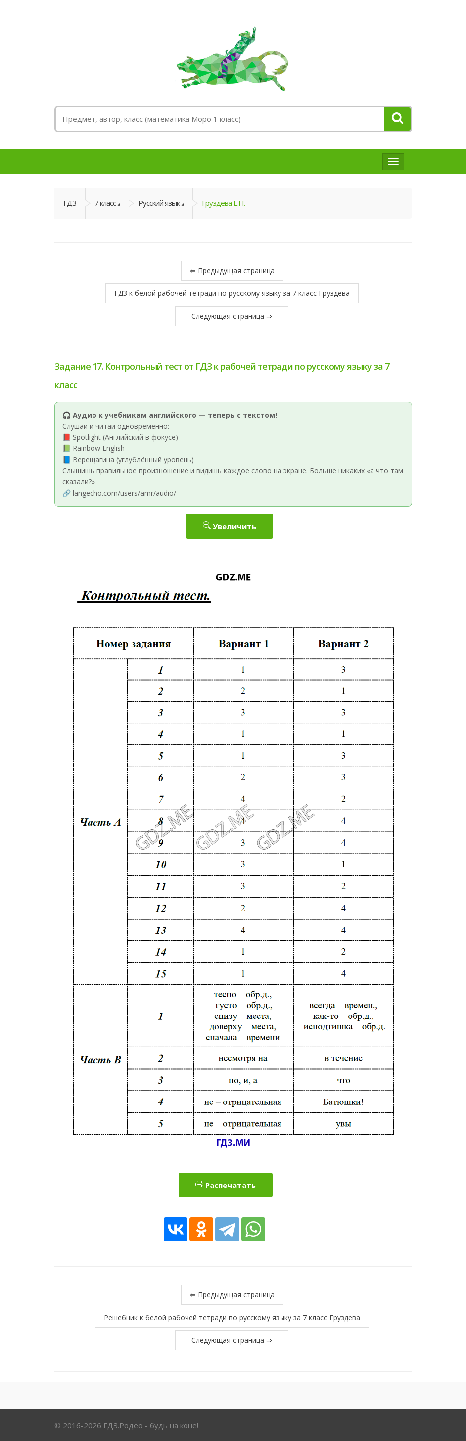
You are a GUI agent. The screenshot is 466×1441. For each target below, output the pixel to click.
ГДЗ (69, 203)
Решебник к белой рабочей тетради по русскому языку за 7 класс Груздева (232, 1317)
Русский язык (159, 203)
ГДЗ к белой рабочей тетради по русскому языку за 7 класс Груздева (232, 293)
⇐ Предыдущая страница (232, 270)
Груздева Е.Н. (223, 203)
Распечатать (225, 1185)
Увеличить (229, 526)
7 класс (105, 203)
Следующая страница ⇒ (231, 316)
